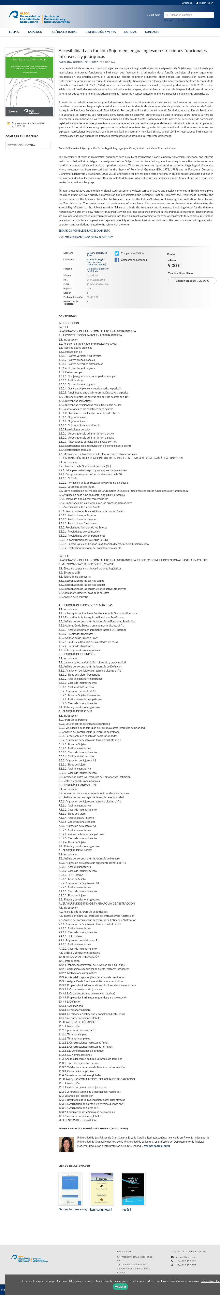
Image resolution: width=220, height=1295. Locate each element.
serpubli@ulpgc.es (185, 1256)
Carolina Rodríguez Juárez (78, 62)
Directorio (186, 2)
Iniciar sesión (204, 2)
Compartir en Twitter (129, 253)
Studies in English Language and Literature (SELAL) (96, 262)
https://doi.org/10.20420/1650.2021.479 (89, 236)
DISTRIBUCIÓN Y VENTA (101, 31)
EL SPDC (14, 31)
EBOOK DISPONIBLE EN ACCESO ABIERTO (84, 230)
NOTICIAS (130, 31)
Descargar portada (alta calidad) (26, 124)
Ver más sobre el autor (157, 1145)
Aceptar (120, 1286)
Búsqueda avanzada (174, 20)
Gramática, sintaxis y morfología (97, 270)
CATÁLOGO (35, 31)
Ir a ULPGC (153, 15)
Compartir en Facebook (131, 260)
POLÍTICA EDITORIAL (64, 31)
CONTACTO (152, 31)
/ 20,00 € (192, 280)
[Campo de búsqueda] (189, 15)
